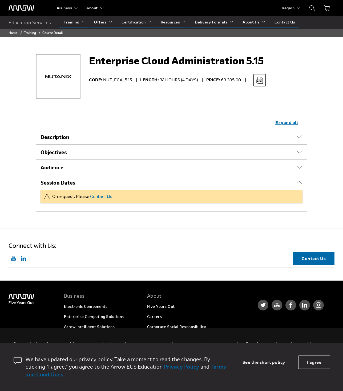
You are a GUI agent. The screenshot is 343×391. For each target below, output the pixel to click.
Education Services (30, 22)
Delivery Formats (211, 22)
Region (288, 7)
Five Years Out (161, 306)
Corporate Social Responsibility (176, 326)
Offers (100, 22)
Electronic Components (86, 306)
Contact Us (285, 22)
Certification (134, 22)
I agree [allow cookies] (314, 362)
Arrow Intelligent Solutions (89, 326)
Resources (170, 22)
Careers (154, 316)
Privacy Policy (181, 366)
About (92, 7)
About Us (251, 22)
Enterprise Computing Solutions (94, 316)
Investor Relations (164, 336)
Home (13, 32)
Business (63, 7)
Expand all (286, 122)
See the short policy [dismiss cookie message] (264, 362)
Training (71, 22)
